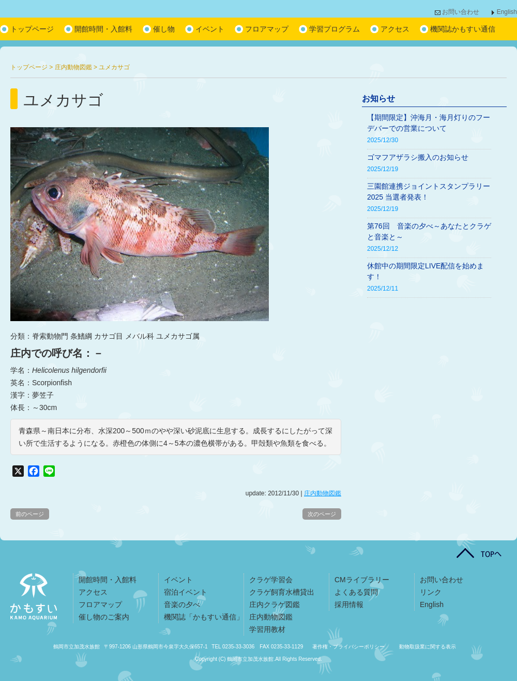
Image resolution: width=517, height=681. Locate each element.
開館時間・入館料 (103, 29)
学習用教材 (267, 629)
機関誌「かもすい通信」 (204, 617)
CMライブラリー (361, 580)
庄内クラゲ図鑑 (274, 604)
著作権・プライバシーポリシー (348, 646)
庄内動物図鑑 (322, 493)
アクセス (395, 29)
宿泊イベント (185, 592)
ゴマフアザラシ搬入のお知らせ (417, 157)
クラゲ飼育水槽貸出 (281, 592)
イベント (209, 29)
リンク (431, 592)
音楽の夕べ (182, 604)
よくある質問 (356, 592)
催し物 (164, 29)
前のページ (30, 514)
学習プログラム (334, 29)
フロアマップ (266, 29)
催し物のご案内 (104, 617)
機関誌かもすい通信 (462, 29)
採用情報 (348, 604)
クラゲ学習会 (271, 580)
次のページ (322, 514)
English (507, 12)
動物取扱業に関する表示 (427, 646)
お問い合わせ (460, 12)
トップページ (32, 29)
